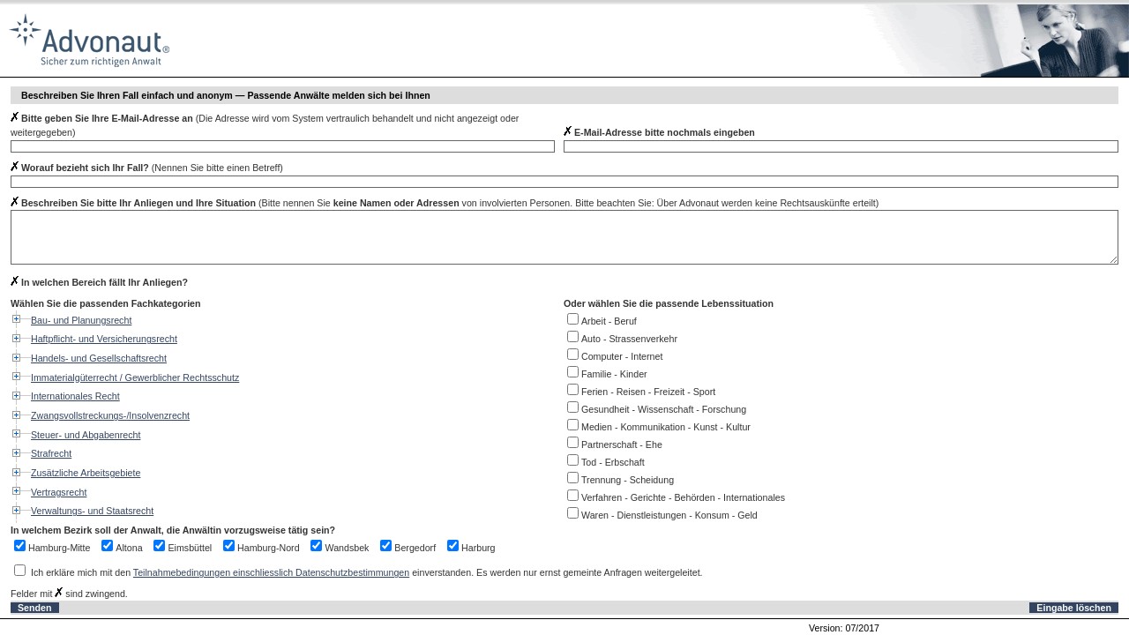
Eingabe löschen (1073, 607)
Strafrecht (51, 453)
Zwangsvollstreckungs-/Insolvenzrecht (110, 415)
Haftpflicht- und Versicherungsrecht (104, 338)
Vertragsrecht (58, 492)
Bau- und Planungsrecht (81, 320)
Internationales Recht (75, 396)
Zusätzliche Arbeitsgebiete (85, 472)
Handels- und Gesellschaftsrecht (99, 358)
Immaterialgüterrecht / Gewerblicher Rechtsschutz (135, 377)
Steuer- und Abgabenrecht (85, 435)
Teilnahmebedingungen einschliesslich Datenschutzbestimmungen (271, 572)
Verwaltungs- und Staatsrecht (92, 510)
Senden (35, 607)
